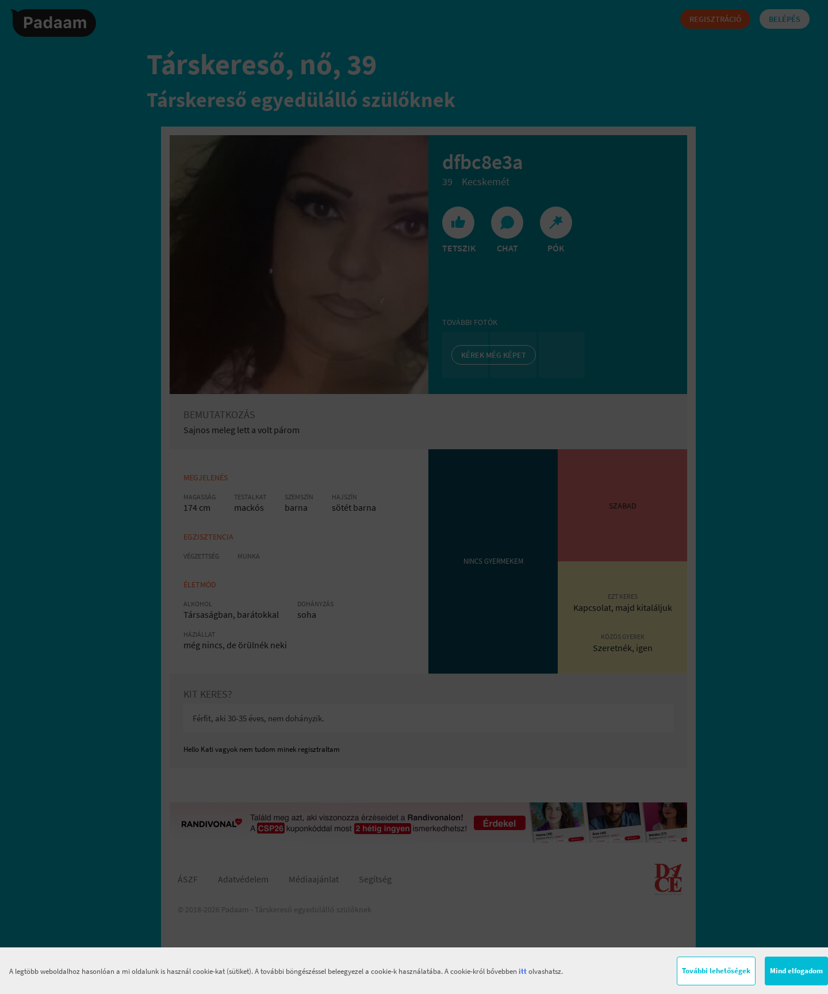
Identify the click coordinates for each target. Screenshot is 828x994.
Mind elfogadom (796, 971)
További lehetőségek (716, 971)
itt (523, 971)
